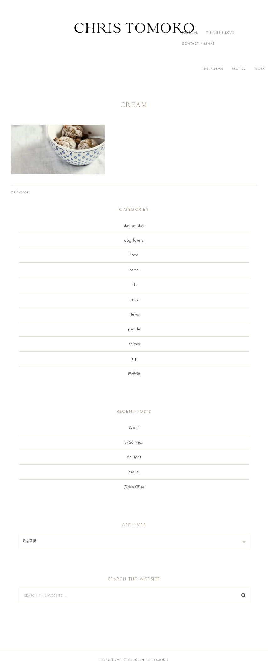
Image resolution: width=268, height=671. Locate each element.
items (134, 299)
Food (134, 255)
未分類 (134, 373)
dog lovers (134, 240)
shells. (134, 472)
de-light (134, 457)
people (134, 329)
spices (134, 344)
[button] (134, 34)
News (134, 314)
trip (134, 359)
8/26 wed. (134, 442)
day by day (134, 225)
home (134, 270)
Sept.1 (134, 427)
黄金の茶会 (134, 487)
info (134, 284)
